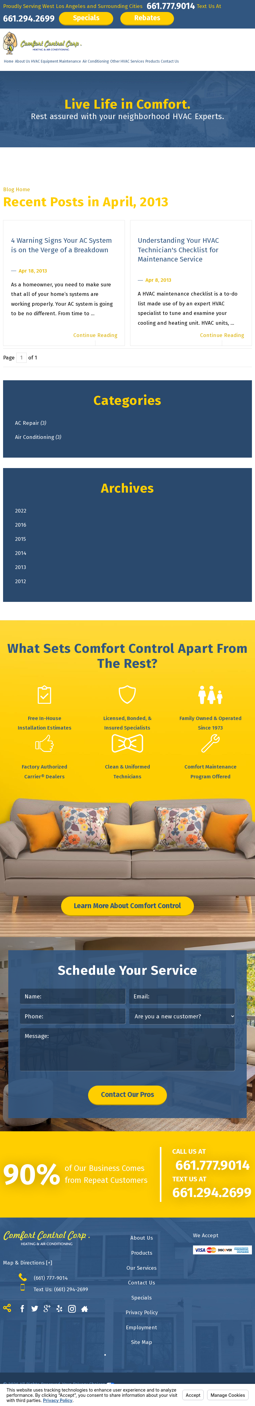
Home (9, 61)
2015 (20, 539)
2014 (20, 553)
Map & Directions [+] (27, 1263)
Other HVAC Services (127, 61)
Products (152, 61)
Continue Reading (95, 335)
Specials (86, 18)
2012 (20, 581)
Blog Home (16, 189)
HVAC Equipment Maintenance (56, 61)
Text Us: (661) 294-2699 (60, 1289)
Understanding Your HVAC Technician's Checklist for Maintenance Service (178, 249)
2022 (20, 511)
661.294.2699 (29, 18)
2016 (20, 525)
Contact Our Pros (127, 1094)
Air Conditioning (96, 61)
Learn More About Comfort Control (127, 906)
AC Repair (30, 423)
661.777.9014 (171, 6)
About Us (22, 61)
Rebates (147, 18)
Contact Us (170, 61)
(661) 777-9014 (51, 1278)
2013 (20, 567)
